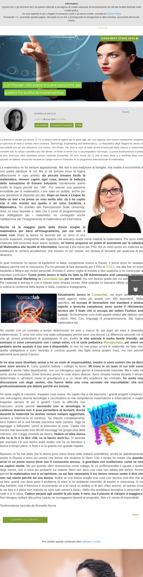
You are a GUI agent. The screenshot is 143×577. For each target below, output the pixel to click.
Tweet (125, 111)
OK (16, 17)
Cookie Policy (114, 13)
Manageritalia (113, 342)
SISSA (110, 266)
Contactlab (99, 294)
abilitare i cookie (91, 541)
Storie (62, 119)
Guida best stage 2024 (119, 38)
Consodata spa (53, 278)
